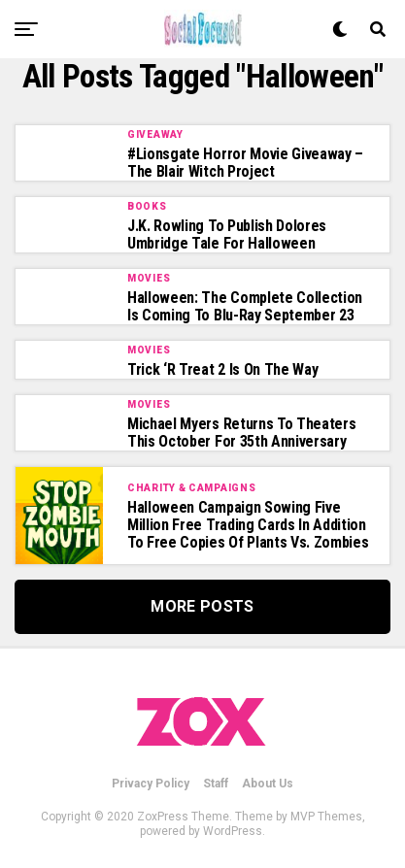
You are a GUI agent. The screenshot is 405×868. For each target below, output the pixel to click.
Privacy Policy (150, 783)
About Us (267, 783)
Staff (215, 783)
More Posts (202, 606)
